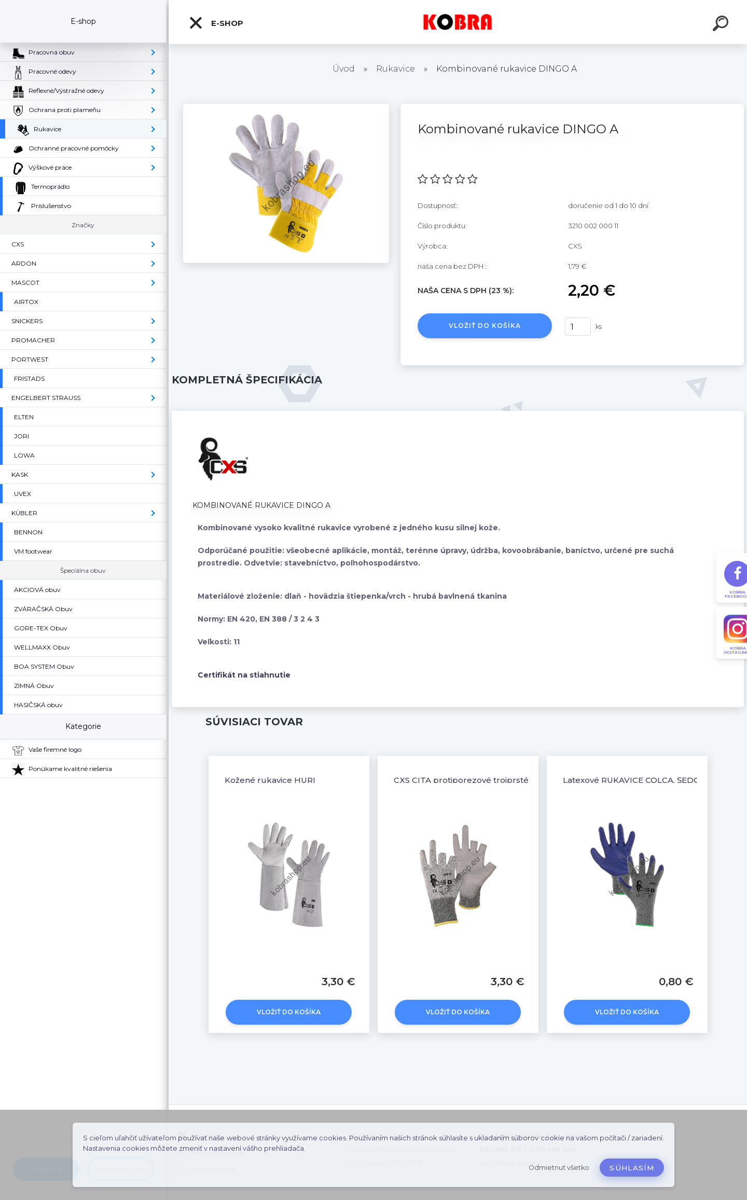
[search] (722, 25)
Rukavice (395, 69)
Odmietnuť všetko (559, 1167)
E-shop (215, 23)
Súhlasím (632, 1168)
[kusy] (578, 327)
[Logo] (457, 22)
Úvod (344, 69)
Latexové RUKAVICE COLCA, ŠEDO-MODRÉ (649, 780)
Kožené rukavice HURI (270, 780)
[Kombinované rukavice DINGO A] (286, 107)
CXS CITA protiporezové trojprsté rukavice (479, 780)
